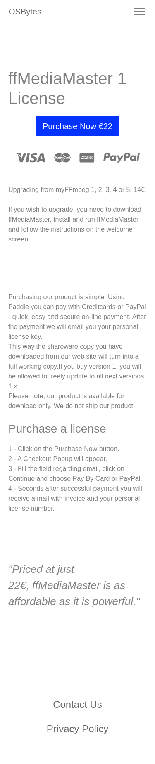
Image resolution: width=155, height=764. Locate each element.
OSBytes (25, 11)
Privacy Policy (77, 728)
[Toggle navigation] (139, 12)
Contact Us (77, 704)
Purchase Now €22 (77, 126)
